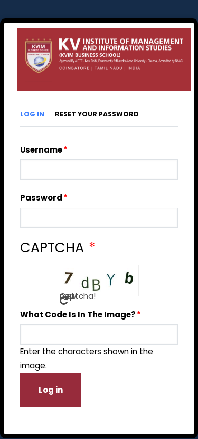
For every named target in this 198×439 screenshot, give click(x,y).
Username (41, 149)
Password (41, 197)
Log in (32, 113)
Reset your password (97, 113)
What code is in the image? (78, 314)
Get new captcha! (64, 299)
